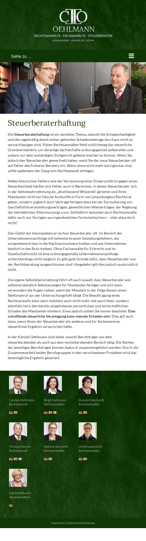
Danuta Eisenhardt (91, 400)
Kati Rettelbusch (20, 493)
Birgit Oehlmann (55, 400)
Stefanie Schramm (56, 446)
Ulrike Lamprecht (90, 446)
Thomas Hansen (20, 446)
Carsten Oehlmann (22, 400)
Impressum (58, 522)
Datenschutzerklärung (81, 522)
